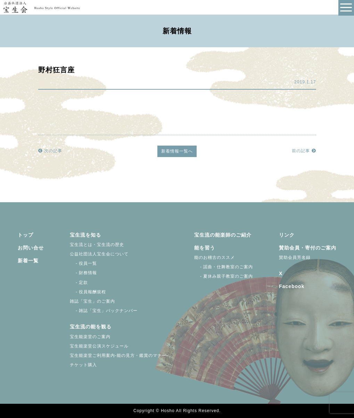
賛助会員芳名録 (295, 257)
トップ (25, 235)
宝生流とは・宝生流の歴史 (97, 244)
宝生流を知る (85, 235)
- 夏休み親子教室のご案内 (223, 276)
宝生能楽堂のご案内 (90, 336)
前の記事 (304, 150)
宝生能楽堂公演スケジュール (99, 346)
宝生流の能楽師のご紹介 (223, 235)
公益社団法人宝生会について (99, 254)
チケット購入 (83, 364)
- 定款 (79, 282)
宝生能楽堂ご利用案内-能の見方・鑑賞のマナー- (119, 355)
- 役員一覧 (83, 263)
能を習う (204, 248)
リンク (287, 235)
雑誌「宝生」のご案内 (92, 301)
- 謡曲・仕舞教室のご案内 (223, 266)
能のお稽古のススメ (214, 257)
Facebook (291, 286)
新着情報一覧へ (177, 151)
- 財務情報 (83, 272)
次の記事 (50, 150)
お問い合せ (31, 248)
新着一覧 (28, 260)
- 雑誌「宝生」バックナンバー (104, 310)
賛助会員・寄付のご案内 (307, 248)
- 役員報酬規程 (88, 291)
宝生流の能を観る (91, 326)
